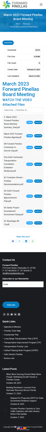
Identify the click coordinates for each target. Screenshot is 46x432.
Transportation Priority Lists (16, 346)
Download (8, 43)
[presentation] (21, 294)
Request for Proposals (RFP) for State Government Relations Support (26, 399)
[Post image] (3, 374)
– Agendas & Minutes (11, 327)
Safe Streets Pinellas (13, 354)
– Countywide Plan (10, 335)
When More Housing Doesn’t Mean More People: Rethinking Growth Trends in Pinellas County (23, 377)
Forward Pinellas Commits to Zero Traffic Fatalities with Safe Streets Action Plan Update (25, 411)
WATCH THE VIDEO (17, 100)
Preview (29, 122)
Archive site (9, 358)
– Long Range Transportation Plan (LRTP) (20, 338)
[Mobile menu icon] (41, 4)
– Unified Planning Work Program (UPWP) (20, 350)
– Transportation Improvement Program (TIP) (21, 342)
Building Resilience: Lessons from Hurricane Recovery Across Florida (21, 388)
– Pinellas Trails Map (11, 331)
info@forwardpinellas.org (13, 273)
